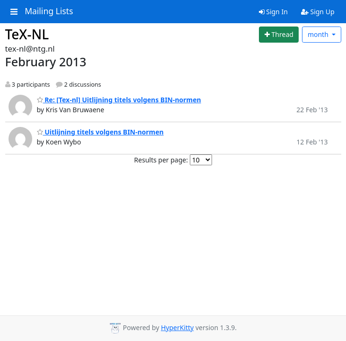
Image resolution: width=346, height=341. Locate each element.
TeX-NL (27, 34)
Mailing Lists (49, 11)
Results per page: (161, 159)
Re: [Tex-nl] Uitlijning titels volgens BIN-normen (119, 99)
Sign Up (318, 11)
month (319, 34)
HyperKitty (177, 327)
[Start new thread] (279, 35)
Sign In (273, 11)
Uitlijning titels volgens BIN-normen (100, 131)
